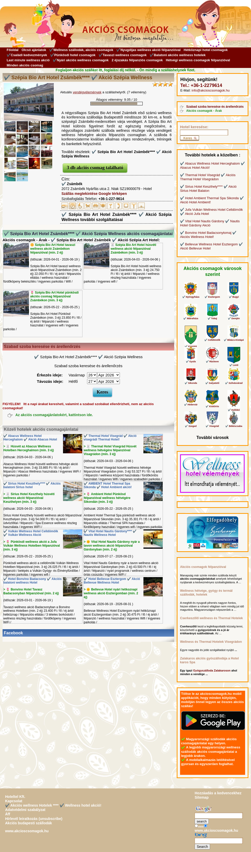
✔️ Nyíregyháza (191, 290)
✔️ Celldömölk (212, 333)
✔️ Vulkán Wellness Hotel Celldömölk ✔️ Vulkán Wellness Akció (30, 533)
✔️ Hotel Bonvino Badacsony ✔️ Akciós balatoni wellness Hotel (32, 581)
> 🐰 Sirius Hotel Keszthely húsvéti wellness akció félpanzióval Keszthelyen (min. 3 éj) (29, 498)
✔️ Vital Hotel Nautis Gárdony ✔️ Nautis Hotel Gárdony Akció (210, 223)
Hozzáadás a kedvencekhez (218, 793)
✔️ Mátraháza (190, 312)
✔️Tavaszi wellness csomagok (123, 55)
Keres (102, 392)
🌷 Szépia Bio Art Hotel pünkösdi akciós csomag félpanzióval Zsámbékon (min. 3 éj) (54, 296)
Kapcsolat (13, 801)
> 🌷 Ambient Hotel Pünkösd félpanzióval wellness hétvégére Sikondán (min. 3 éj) (107, 498)
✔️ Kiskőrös (212, 399)
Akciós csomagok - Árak (204, 111)
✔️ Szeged (190, 419)
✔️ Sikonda (190, 376)
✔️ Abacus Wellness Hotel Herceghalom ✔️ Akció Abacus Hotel (30, 438)
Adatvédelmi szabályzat (25, 810)
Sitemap (201, 797)
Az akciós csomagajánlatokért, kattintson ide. (54, 415)
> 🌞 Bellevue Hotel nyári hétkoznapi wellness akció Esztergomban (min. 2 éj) (111, 593)
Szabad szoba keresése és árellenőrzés (215, 106)
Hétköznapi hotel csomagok (206, 50)
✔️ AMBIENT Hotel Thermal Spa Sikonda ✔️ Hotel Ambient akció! (108, 485)
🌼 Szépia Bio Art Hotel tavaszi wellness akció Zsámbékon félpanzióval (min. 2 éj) (52, 248)
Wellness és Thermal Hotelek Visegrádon (211, 642)
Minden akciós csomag (25, 65)
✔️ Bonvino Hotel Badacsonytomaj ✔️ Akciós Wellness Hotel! (208, 235)
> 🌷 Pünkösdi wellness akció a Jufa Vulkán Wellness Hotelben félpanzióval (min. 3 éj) (31, 545)
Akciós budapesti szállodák (28, 823)
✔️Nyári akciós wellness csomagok (81, 60)
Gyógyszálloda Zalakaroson (212, 670)
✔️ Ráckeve (212, 355)
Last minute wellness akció (28, 60)
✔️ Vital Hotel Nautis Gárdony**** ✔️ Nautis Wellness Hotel (110, 533)
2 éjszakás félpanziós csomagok (137, 60)
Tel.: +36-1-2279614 (201, 85)
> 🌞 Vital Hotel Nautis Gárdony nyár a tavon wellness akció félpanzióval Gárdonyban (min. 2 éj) (112, 545)
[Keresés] (204, 132)
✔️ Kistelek (190, 336)
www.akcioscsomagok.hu (27, 831)
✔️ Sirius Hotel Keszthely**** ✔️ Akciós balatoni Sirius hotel (32, 485)
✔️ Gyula (190, 355)
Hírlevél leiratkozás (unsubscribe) (33, 819)
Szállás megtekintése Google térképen (94, 194)
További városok (212, 437)
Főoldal (12, 50)
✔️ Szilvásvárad (234, 376)
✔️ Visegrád (212, 419)
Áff (7, 814)
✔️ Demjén (233, 312)
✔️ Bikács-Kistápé (234, 333)
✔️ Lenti (233, 357)
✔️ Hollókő (233, 400)
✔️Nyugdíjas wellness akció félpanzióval (148, 50)
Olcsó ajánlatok (34, 50)
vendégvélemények (87, 92)
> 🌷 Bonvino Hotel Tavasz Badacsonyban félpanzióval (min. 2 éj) (31, 591)
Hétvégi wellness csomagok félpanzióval (198, 60)
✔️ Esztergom (212, 290)
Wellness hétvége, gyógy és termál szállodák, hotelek (206, 592)
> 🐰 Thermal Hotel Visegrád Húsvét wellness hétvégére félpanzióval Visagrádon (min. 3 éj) (110, 450)
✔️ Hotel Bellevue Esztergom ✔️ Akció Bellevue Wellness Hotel (112, 581)
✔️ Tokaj (212, 312)
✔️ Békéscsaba (233, 419)
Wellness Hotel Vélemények (202, 490)
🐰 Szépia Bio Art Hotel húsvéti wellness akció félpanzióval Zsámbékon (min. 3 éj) (133, 248)
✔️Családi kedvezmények (27, 55)
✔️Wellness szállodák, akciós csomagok (81, 50)
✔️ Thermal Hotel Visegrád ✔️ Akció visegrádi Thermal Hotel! (110, 438)
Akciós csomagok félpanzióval (203, 567)
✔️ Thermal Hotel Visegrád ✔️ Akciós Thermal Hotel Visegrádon (208, 177)
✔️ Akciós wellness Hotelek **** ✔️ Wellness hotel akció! (53, 805)
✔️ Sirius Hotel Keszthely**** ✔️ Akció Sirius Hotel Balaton (208, 189)
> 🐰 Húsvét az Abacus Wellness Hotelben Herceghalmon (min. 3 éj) (28, 448)
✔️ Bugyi (233, 290)
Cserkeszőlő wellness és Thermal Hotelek (211, 618)
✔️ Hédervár (191, 398)
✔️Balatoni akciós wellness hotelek (177, 55)
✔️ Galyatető (212, 376)
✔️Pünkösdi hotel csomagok (73, 55)
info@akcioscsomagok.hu (210, 90)
